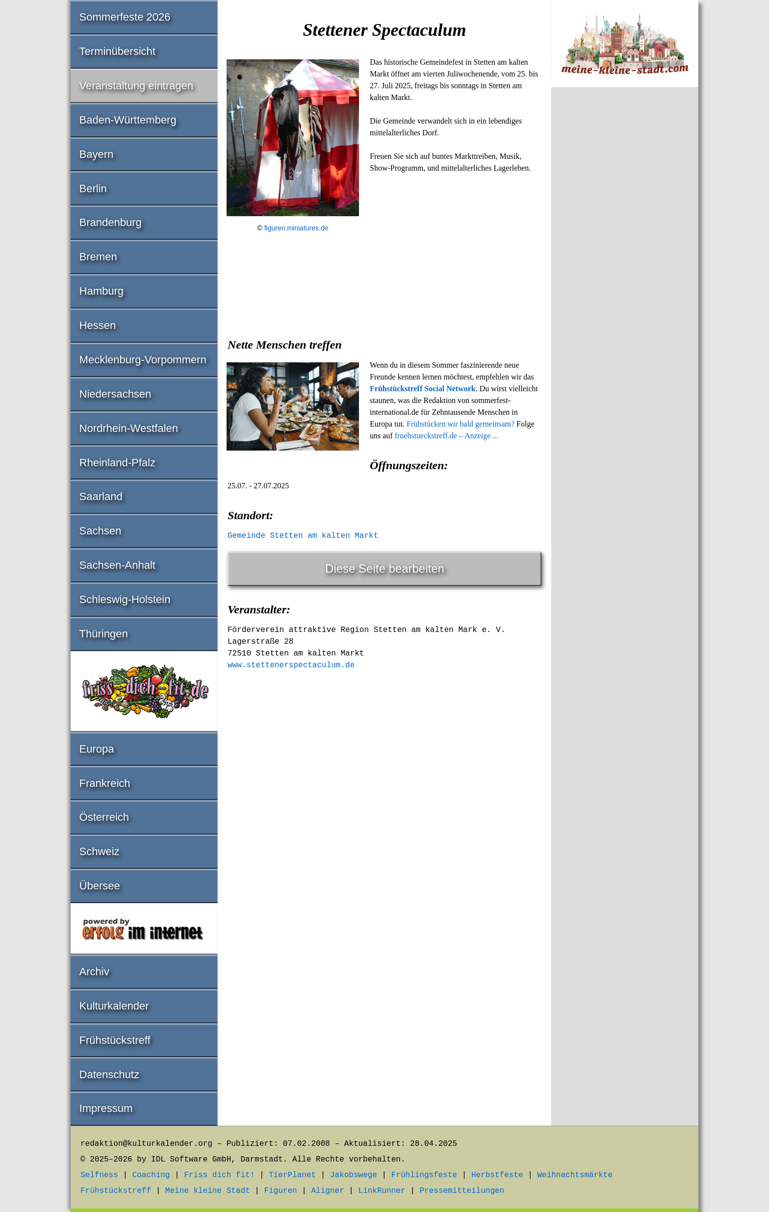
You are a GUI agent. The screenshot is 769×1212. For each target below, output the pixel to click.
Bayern (96, 154)
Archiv (94, 971)
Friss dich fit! (219, 1175)
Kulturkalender (114, 1006)
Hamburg (101, 291)
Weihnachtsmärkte (575, 1175)
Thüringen (103, 634)
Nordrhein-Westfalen (128, 428)
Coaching (151, 1175)
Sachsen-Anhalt (117, 565)
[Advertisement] (384, 315)
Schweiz (99, 851)
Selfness (99, 1175)
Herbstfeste (497, 1175)
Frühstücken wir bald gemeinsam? (460, 424)
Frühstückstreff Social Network (423, 388)
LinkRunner (382, 1191)
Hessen (97, 325)
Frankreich (104, 783)
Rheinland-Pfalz (117, 462)
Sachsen (100, 531)
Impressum (106, 1108)
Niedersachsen (115, 394)
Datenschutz (109, 1074)
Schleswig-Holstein (125, 599)
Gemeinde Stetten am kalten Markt (303, 535)
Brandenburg (110, 222)
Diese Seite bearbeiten (384, 568)
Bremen (98, 257)
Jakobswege (353, 1175)
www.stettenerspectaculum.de (291, 665)
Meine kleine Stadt (207, 1191)
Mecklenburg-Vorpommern (142, 360)
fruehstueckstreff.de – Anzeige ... (447, 435)
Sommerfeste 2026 (125, 17)
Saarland (101, 496)
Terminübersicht (117, 51)
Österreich (104, 817)
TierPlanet (292, 1175)
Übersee (99, 886)
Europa (96, 749)
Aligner (327, 1191)
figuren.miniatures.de (296, 228)
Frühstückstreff (115, 1040)
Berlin (93, 188)
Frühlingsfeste (424, 1175)
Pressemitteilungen (461, 1191)
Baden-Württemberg (128, 120)
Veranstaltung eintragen (136, 85)
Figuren (280, 1191)
